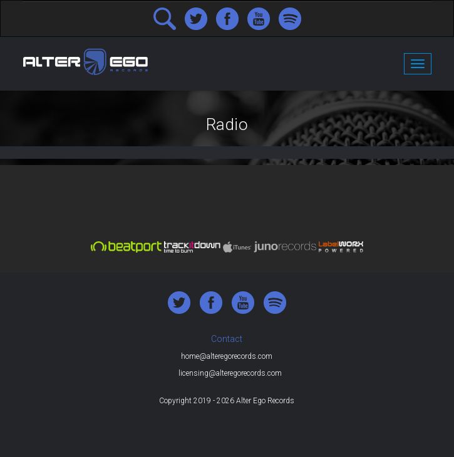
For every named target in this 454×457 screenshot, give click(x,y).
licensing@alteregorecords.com (230, 373)
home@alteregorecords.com (226, 356)
